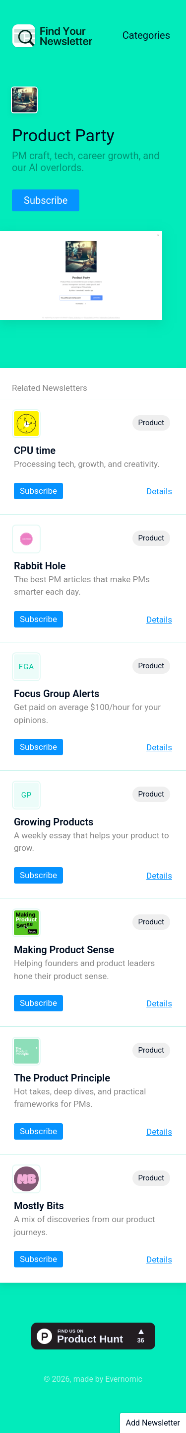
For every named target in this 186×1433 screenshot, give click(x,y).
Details (159, 491)
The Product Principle (62, 1078)
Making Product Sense (64, 950)
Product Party (63, 135)
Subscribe (45, 200)
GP (26, 795)
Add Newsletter (153, 1423)
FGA (26, 666)
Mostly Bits (39, 1206)
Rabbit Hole (39, 566)
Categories (146, 35)
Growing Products (53, 822)
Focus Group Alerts (56, 694)
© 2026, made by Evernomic (93, 1379)
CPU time (35, 450)
